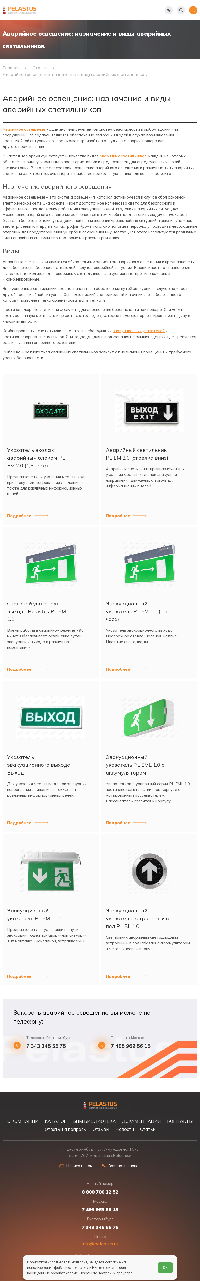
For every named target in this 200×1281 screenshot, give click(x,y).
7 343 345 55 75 (46, 1046)
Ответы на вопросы (65, 1129)
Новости (124, 1129)
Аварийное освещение (24, 129)
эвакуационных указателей (139, 330)
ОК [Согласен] (165, 1267)
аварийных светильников (123, 156)
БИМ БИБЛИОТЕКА (94, 1121)
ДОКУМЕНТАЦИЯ (141, 1121)
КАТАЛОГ (55, 1121)
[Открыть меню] (193, 10)
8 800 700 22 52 (100, 1192)
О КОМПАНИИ (23, 1121)
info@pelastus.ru (100, 1244)
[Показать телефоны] (169, 10)
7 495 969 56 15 (131, 1046)
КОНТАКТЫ (180, 1121)
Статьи (147, 1129)
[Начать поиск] (181, 10)
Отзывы (101, 1129)
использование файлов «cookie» (54, 1267)
